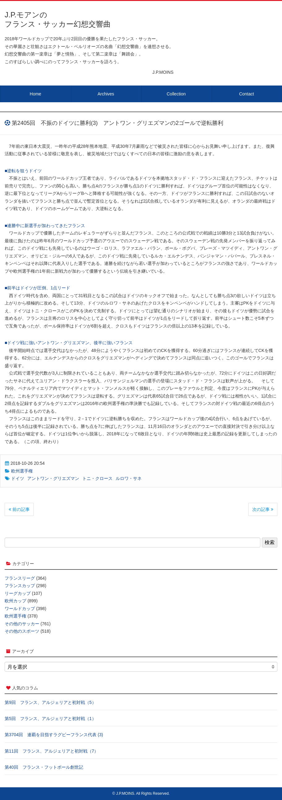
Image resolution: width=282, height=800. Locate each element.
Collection (176, 93)
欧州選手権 (22, 470)
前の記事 (19, 509)
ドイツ (17, 478)
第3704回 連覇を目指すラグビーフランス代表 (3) (54, 734)
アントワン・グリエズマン (53, 478)
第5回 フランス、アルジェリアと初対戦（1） (50, 718)
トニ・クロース (97, 478)
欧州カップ (15, 600)
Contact (246, 93)
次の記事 (262, 509)
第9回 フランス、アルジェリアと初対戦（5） (50, 702)
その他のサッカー (22, 623)
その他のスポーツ (22, 631)
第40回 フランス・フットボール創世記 (44, 767)
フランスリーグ (20, 578)
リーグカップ (18, 593)
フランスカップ (20, 585)
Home (35, 93)
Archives (105, 93)
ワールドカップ (20, 608)
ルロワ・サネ (129, 478)
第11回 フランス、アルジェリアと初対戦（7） (51, 751)
